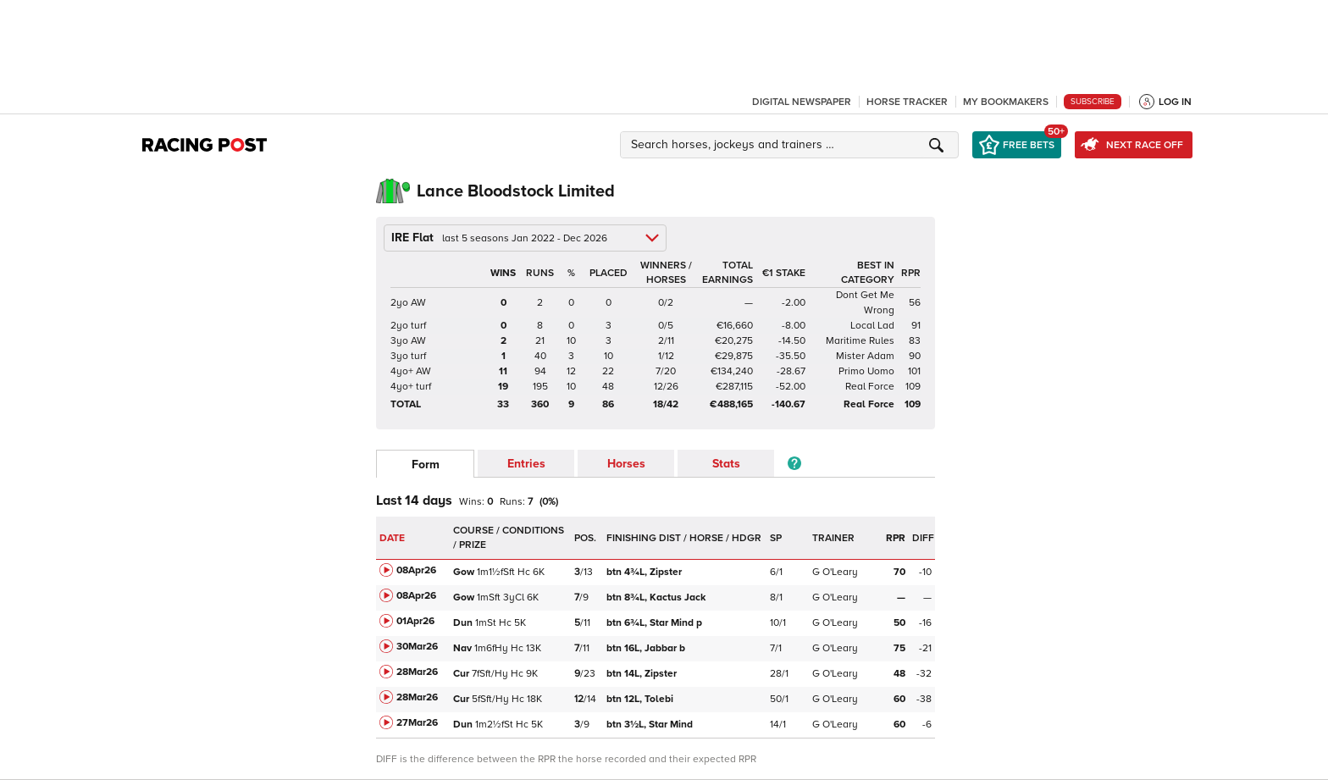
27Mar (417, 722)
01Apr (415, 621)
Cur (461, 673)
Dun (463, 623)
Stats (726, 463)
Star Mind (654, 623)
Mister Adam (865, 356)
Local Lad (872, 325)
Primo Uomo (866, 371)
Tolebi (641, 699)
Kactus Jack (657, 597)
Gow (463, 572)
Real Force (869, 386)
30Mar (417, 646)
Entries (526, 463)
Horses (626, 463)
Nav (462, 648)
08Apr (416, 570)
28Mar (417, 672)
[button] (791, 144)
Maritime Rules (860, 341)
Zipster (645, 572)
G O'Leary (835, 572)
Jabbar (645, 648)
